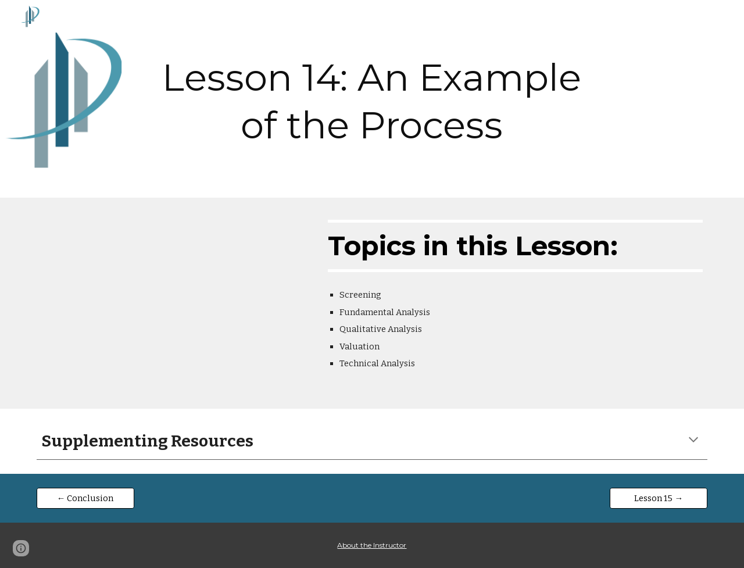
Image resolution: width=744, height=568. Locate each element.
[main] (372, 99)
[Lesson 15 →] (658, 498)
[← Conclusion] (85, 498)
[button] (693, 441)
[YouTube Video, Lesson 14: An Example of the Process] (171, 303)
